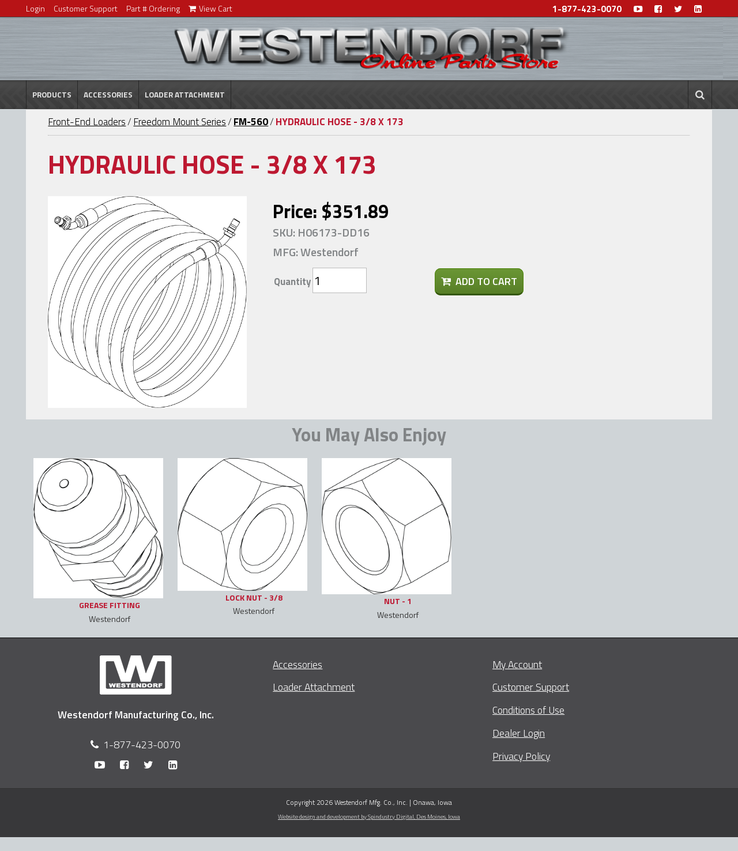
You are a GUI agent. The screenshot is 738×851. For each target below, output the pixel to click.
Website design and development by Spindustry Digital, (369, 816)
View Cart (210, 8)
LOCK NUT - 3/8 (254, 597)
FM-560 (251, 121)
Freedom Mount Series (179, 121)
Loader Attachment (185, 94)
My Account (517, 664)
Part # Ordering (153, 8)
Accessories (108, 94)
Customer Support (86, 8)
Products (51, 94)
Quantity (292, 281)
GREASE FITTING (109, 605)
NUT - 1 (398, 601)
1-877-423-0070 (587, 9)
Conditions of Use (528, 710)
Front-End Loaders (87, 121)
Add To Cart (479, 281)
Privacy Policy (521, 756)
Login (35, 8)
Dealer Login (518, 733)
